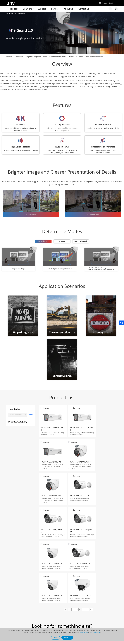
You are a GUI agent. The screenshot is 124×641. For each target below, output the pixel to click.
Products (13, 8)
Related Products (10, 604)
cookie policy (84, 632)
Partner (54, 8)
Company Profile (84, 604)
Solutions (27, 8)
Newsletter (34, 618)
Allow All (67, 637)
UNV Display (11, 614)
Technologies (22, 14)
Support (42, 8)
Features (19, 57)
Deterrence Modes (76, 57)
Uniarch (9, 610)
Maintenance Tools (37, 611)
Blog (59, 608)
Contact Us (83, 8)
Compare (47, 408)
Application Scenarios (94, 57)
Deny (55, 637)
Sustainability (63, 625)
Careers (83, 613)
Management (85, 617)
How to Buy (34, 615)
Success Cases (63, 615)
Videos (60, 622)
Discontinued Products (38, 622)
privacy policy (95, 632)
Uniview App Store (37, 608)
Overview (9, 57)
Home (11, 14)
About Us (68, 8)
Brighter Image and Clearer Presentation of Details (46, 57)
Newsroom (63, 603)
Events (60, 618)
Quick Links (35, 603)
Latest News (62, 611)
